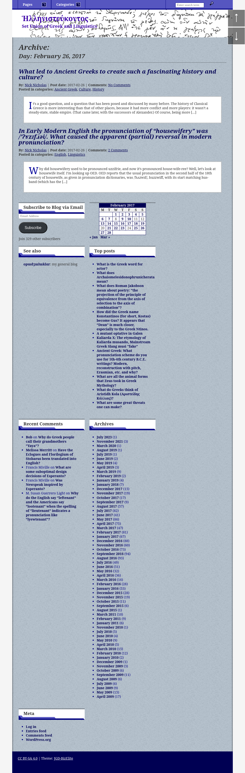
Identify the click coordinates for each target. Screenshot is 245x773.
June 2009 (105, 688)
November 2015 (110, 597)
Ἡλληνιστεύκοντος (55, 18)
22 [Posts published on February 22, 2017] (116, 228)
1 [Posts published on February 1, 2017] (116, 214)
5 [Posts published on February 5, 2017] (143, 214)
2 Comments (118, 150)
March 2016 (106, 579)
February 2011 (109, 618)
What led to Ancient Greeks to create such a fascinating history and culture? (117, 74)
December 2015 (109, 592)
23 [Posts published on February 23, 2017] (122, 228)
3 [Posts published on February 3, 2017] (129, 214)
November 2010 (110, 627)
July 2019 (104, 454)
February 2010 (109, 653)
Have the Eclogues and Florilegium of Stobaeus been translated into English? (51, 456)
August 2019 (107, 450)
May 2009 (104, 692)
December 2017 (109, 489)
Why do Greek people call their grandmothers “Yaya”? (50, 441)
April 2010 (105, 644)
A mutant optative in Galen (120, 333)
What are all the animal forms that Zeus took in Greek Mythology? (122, 380)
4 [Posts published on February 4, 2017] (136, 214)
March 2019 (106, 471)
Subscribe (33, 228)
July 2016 (104, 562)
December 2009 (109, 661)
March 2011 (106, 614)
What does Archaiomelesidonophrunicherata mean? (126, 277)
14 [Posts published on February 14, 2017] (109, 223)
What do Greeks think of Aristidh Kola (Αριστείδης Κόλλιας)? (118, 394)
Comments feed (39, 735)
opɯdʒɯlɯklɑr (36, 264)
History (98, 89)
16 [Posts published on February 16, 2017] (122, 223)
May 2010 (104, 640)
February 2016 (109, 584)
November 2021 (110, 441)
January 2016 (108, 588)
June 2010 (105, 636)
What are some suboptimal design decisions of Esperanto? (48, 471)
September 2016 (110, 553)
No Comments (119, 85)
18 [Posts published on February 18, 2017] (136, 223)
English (60, 154)
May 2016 (104, 571)
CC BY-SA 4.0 (28, 758)
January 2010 (108, 657)
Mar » (105, 237)
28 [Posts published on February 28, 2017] (109, 232)
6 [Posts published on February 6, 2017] (102, 219)
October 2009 (108, 670)
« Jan (93, 237)
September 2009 (110, 674)
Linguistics (76, 154)
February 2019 (109, 476)
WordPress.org (38, 739)
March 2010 (106, 649)
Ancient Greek (65, 89)
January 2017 (108, 536)
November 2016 (110, 545)
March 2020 (106, 445)
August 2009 (107, 679)
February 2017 (109, 532)
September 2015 (110, 605)
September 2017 (110, 502)
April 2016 (105, 575)
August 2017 (107, 506)
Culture (85, 89)
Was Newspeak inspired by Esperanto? (44, 484)
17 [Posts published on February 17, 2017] (129, 223)
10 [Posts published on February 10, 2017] (129, 219)
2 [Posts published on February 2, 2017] (122, 214)
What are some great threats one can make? (121, 404)
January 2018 (108, 484)
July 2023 (104, 437)
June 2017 (105, 515)
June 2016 (105, 566)
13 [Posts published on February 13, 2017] (103, 223)
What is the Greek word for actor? (120, 266)
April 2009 (105, 696)
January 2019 (108, 480)
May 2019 (104, 463)
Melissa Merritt (39, 450)
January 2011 (108, 623)
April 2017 (105, 523)
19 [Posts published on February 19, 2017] (143, 223)
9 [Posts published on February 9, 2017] (122, 219)
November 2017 (110, 493)
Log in (31, 726)
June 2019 (105, 458)
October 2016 (108, 549)
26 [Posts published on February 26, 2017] (143, 228)
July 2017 (104, 510)
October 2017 (108, 497)
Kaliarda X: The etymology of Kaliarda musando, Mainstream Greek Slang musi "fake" (123, 342)
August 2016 (107, 558)
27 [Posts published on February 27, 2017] (103, 232)
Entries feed (36, 731)
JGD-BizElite (63, 758)
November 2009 (110, 666)
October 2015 (108, 601)
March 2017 (106, 528)
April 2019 (105, 467)
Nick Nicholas (35, 85)
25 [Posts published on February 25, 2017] (136, 228)
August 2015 (107, 610)
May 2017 (104, 519)
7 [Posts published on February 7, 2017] (109, 219)
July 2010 (104, 631)
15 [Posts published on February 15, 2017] (116, 223)
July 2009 (104, 683)
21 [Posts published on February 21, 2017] (109, 228)
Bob (29, 437)
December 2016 (109, 540)
